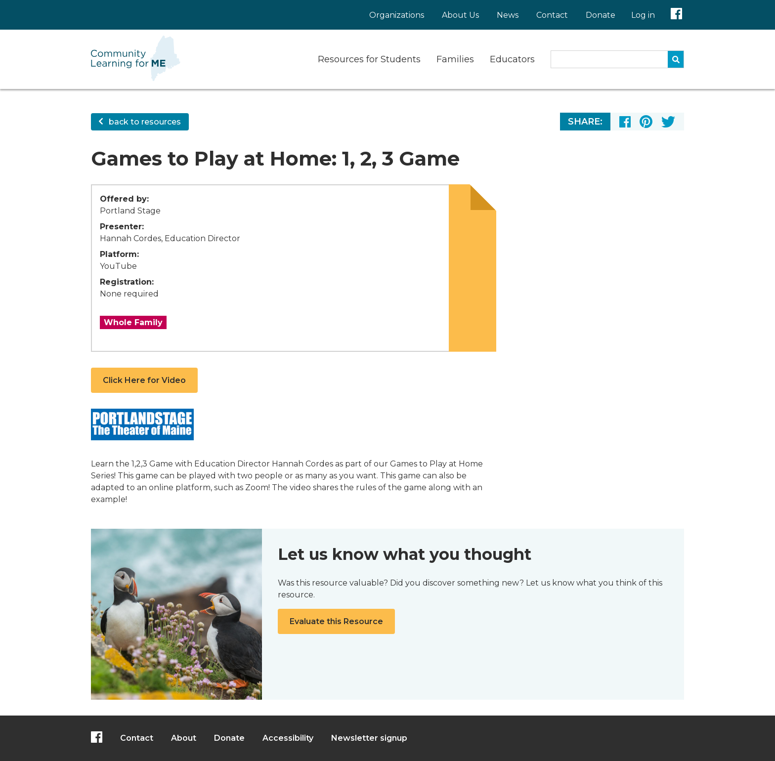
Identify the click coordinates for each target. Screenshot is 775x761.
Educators (512, 59)
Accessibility (287, 738)
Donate (600, 15)
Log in (643, 15)
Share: (585, 121)
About (183, 738)
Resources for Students (369, 59)
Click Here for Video (144, 380)
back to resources (140, 122)
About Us (460, 15)
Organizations (396, 15)
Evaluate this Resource (336, 621)
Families (455, 59)
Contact (552, 15)
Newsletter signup (369, 738)
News (507, 15)
